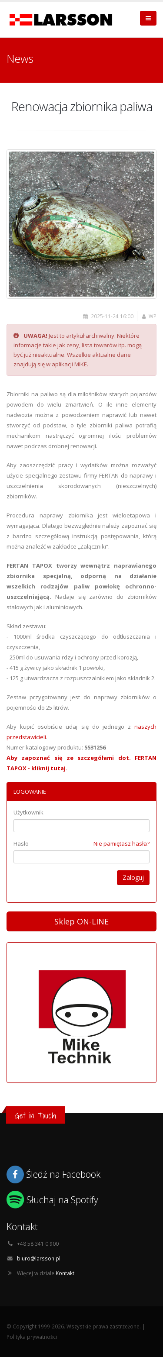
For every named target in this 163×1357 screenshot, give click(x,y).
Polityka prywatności (32, 1336)
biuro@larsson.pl (38, 1258)
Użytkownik (28, 812)
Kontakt (65, 1273)
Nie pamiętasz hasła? (121, 843)
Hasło (21, 843)
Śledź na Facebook (63, 1174)
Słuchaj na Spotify (62, 1199)
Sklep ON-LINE (81, 921)
